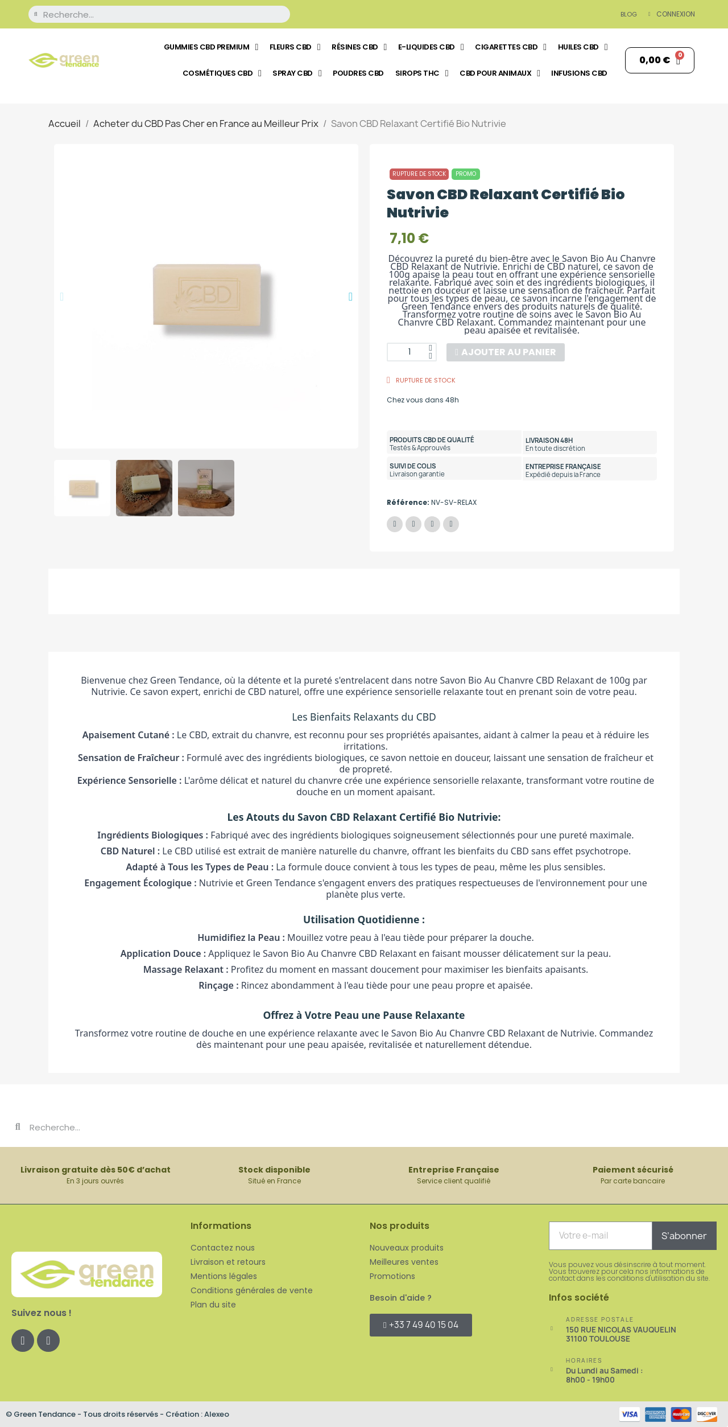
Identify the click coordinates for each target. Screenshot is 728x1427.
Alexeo (216, 1413)
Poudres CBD (358, 73)
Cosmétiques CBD (222, 73)
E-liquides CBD (431, 47)
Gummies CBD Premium (211, 47)
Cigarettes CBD (510, 47)
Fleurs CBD (295, 47)
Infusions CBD (579, 73)
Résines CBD (359, 47)
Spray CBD (296, 73)
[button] (62, 296)
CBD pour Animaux (500, 73)
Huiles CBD (582, 47)
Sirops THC (421, 73)
